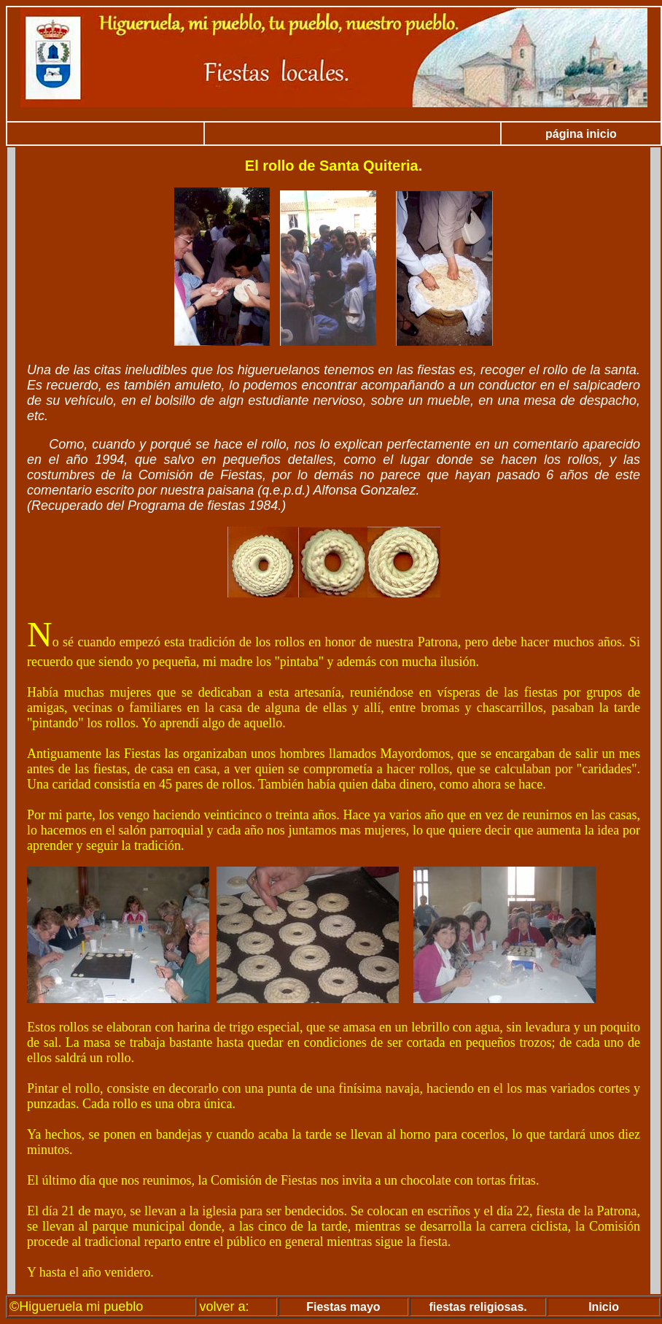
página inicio (581, 134)
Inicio (603, 1307)
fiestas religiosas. (477, 1307)
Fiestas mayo (343, 1307)
